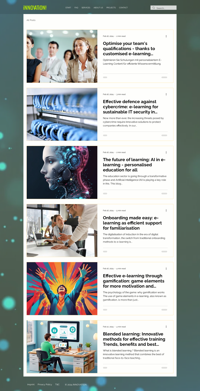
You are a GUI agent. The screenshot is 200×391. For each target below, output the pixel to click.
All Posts (31, 20)
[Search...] (163, 8)
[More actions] (167, 36)
